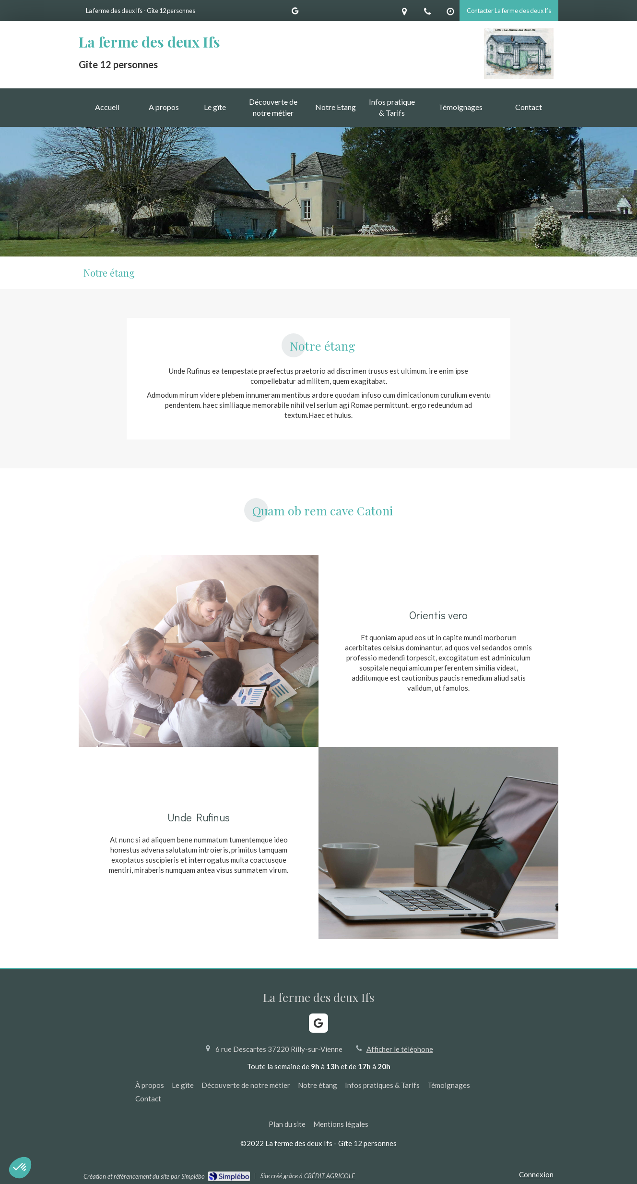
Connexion (536, 1174)
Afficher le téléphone (399, 1049)
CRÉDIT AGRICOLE (329, 1176)
